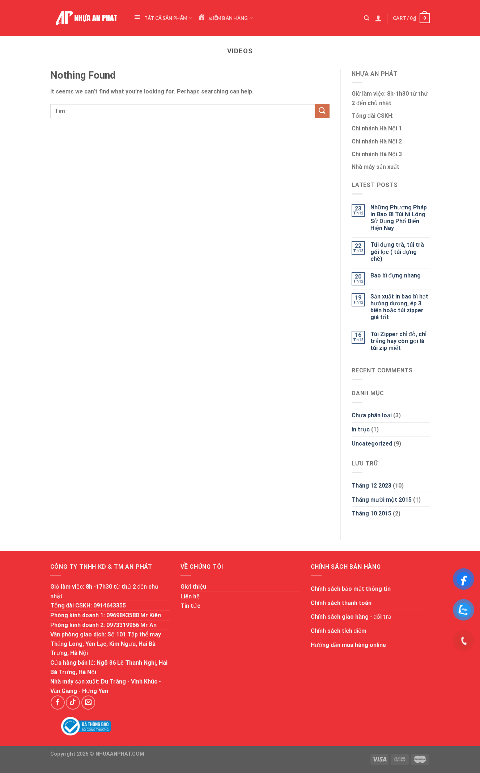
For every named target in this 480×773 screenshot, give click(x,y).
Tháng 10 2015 (371, 513)
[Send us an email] (88, 702)
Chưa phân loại (372, 415)
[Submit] (322, 111)
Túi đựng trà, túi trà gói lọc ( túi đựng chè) (397, 251)
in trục (361, 429)
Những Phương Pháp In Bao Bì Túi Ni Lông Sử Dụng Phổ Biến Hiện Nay (398, 218)
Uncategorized (372, 443)
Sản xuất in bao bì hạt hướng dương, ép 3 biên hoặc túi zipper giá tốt (399, 307)
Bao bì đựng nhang (395, 275)
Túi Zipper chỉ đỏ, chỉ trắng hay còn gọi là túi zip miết (398, 341)
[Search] (366, 18)
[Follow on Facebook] (57, 702)
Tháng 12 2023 (371, 485)
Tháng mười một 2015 (382, 499)
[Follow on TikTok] (73, 702)
